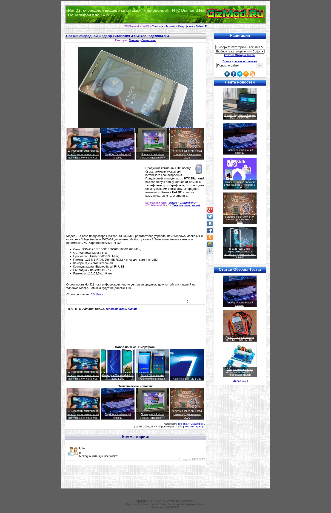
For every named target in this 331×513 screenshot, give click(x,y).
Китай (196, 205)
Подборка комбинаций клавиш (240, 151)
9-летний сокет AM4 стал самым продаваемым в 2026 (187, 154)
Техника (170, 26)
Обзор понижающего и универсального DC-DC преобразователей (240, 372)
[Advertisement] (105, 199)
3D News (97, 294)
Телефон (157, 26)
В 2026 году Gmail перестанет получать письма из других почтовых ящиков (240, 252)
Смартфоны (185, 26)
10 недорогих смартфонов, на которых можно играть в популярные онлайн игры (83, 154)
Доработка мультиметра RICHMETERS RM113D (239, 338)
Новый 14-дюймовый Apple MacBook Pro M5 (240, 116)
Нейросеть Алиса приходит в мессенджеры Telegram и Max (240, 185)
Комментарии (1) (195, 426)
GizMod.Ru (202, 26)
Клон (187, 205)
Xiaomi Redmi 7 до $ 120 (187, 378)
